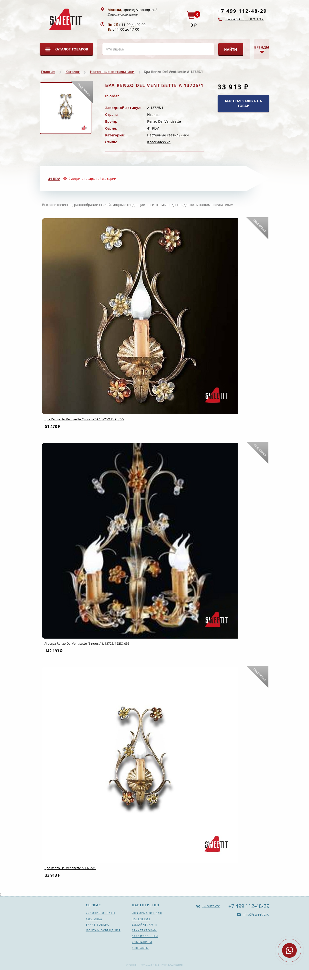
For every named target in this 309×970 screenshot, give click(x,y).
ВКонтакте (211, 906)
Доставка (94, 919)
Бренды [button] (261, 47)
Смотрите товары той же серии (92, 178)
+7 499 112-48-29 (242, 11)
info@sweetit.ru (256, 914)
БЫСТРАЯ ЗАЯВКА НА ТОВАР (243, 103)
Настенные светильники (112, 71)
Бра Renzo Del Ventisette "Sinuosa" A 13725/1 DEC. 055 (84, 419)
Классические (159, 142)
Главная (48, 71)
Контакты (140, 948)
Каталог (73, 71)
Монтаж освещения (103, 930)
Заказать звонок (245, 19)
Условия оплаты (100, 913)
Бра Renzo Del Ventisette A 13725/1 (70, 868)
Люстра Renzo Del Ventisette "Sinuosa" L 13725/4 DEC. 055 (86, 643)
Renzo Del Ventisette (164, 121)
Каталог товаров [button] (71, 49)
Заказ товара (97, 924)
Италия (153, 114)
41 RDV (153, 128)
